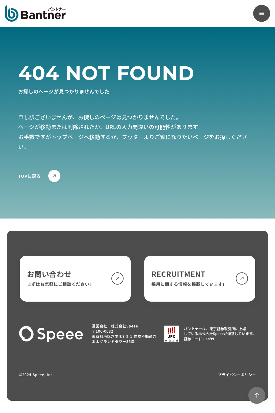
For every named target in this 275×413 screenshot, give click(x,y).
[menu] (261, 13)
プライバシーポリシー (237, 374)
